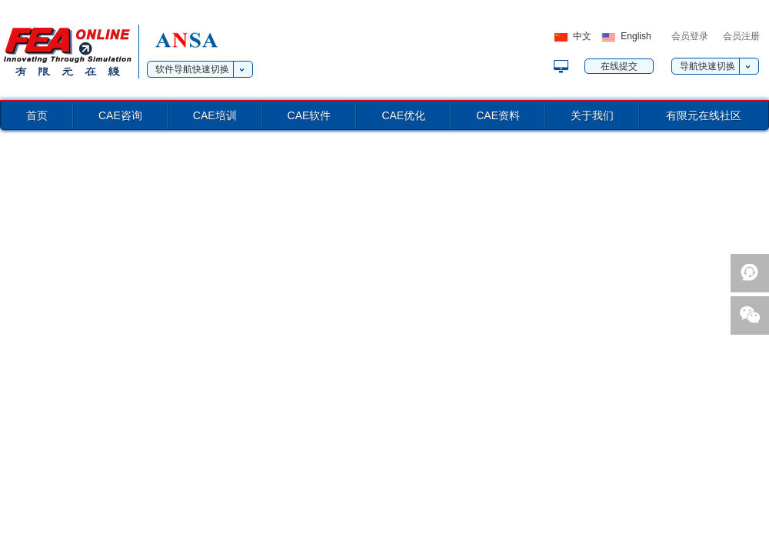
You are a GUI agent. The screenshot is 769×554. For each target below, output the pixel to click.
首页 (37, 115)
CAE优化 (403, 115)
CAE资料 (498, 115)
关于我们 (592, 115)
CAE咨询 (120, 115)
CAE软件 (309, 115)
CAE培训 (215, 115)
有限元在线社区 (703, 115)
